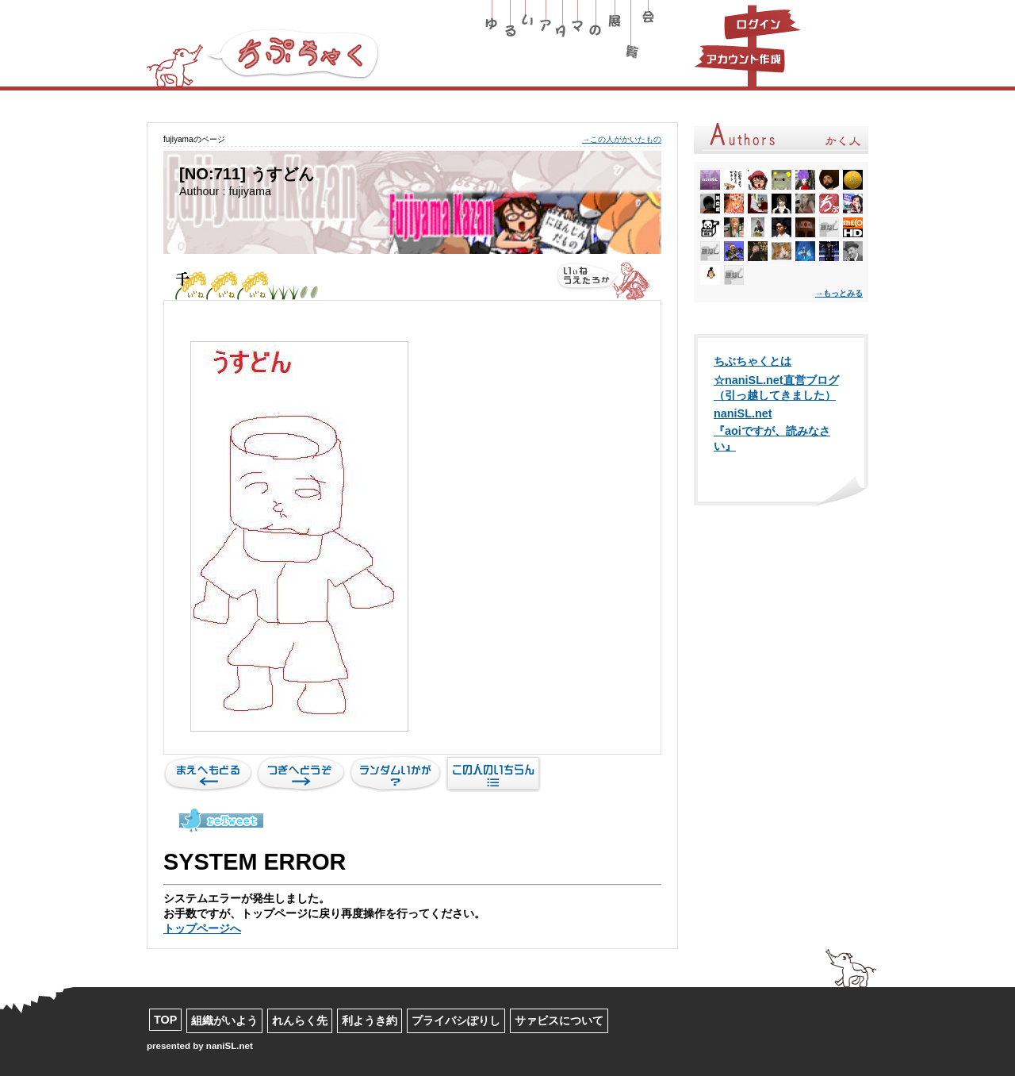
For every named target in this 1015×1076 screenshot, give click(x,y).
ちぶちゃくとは (752, 361)
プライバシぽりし (456, 1020)
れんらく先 (299, 1020)
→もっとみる (839, 293)
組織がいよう (224, 1020)
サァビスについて (559, 1020)
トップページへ (202, 928)
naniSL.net (743, 413)
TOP (165, 1019)
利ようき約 (369, 1020)
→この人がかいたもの (621, 139)
